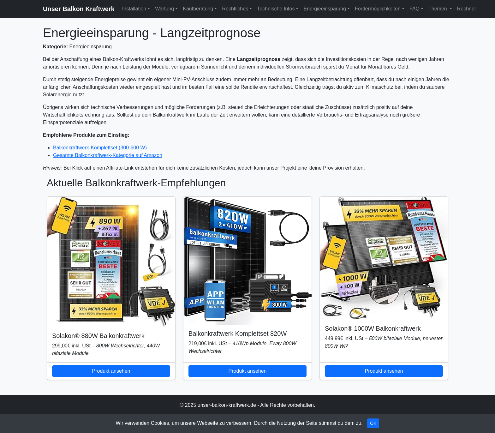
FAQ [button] (414, 8)
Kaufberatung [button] (198, 8)
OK (373, 423)
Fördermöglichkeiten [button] (378, 8)
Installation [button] (134, 8)
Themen (437, 8)
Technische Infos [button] (276, 8)
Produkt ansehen (111, 371)
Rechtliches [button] (235, 8)
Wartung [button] (164, 8)
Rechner (466, 8)
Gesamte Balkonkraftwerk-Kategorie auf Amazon (107, 155)
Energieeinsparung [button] (324, 8)
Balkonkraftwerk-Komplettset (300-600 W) (100, 147)
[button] (451, 9)
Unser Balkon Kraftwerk (79, 8)
